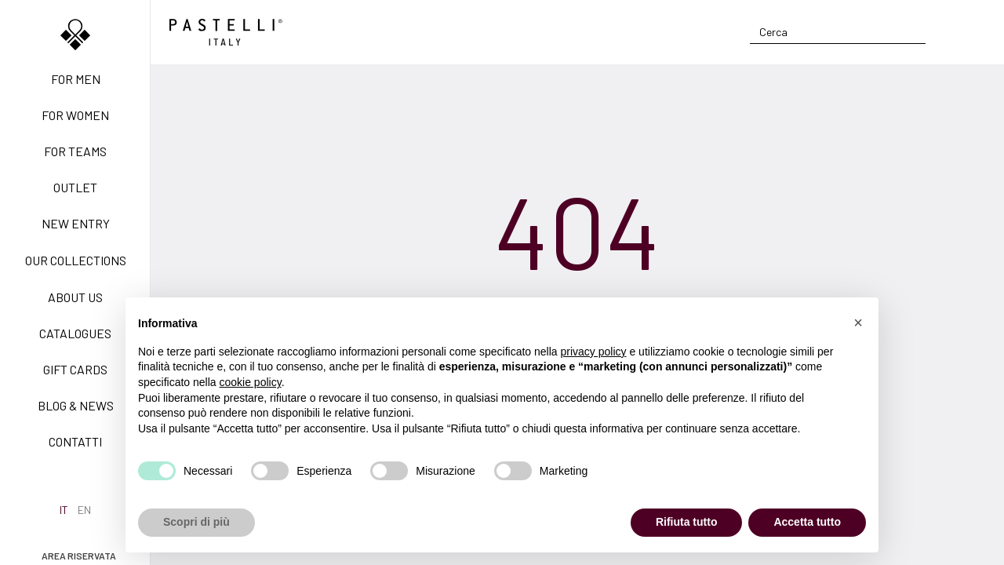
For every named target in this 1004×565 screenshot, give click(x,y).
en (84, 509)
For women (75, 115)
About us (75, 297)
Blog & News (76, 405)
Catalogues (75, 333)
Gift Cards (75, 369)
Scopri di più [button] (196, 522)
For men (75, 78)
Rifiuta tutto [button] (687, 522)
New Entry (76, 223)
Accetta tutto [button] (807, 522)
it (64, 509)
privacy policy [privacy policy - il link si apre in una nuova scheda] (594, 351)
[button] (858, 322)
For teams (75, 151)
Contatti (75, 441)
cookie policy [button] (251, 382)
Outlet (75, 187)
